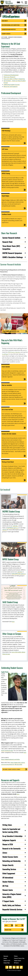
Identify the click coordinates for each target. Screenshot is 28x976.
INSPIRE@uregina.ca (12, 528)
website (4, 530)
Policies (16, 956)
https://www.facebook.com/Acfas (10, 759)
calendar (19, 572)
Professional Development (11, 75)
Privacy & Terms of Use (19, 958)
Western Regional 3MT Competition (10, 25)
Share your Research (9, 77)
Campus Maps (7, 963)
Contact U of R (7, 960)
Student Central (17, 960)
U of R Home (4, 37)
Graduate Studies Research (15, 37)
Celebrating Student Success (12, 84)
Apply (6, 925)
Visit (16, 925)
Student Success (6, 34)
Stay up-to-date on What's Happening (14, 79)
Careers (5, 958)
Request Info (8, 930)
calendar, (15, 526)
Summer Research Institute (9, 29)
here (13, 621)
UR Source (16, 963)
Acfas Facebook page (7, 750)
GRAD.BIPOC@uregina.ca (19, 574)
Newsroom (6, 956)
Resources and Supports (10, 86)
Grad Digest (5, 21)
